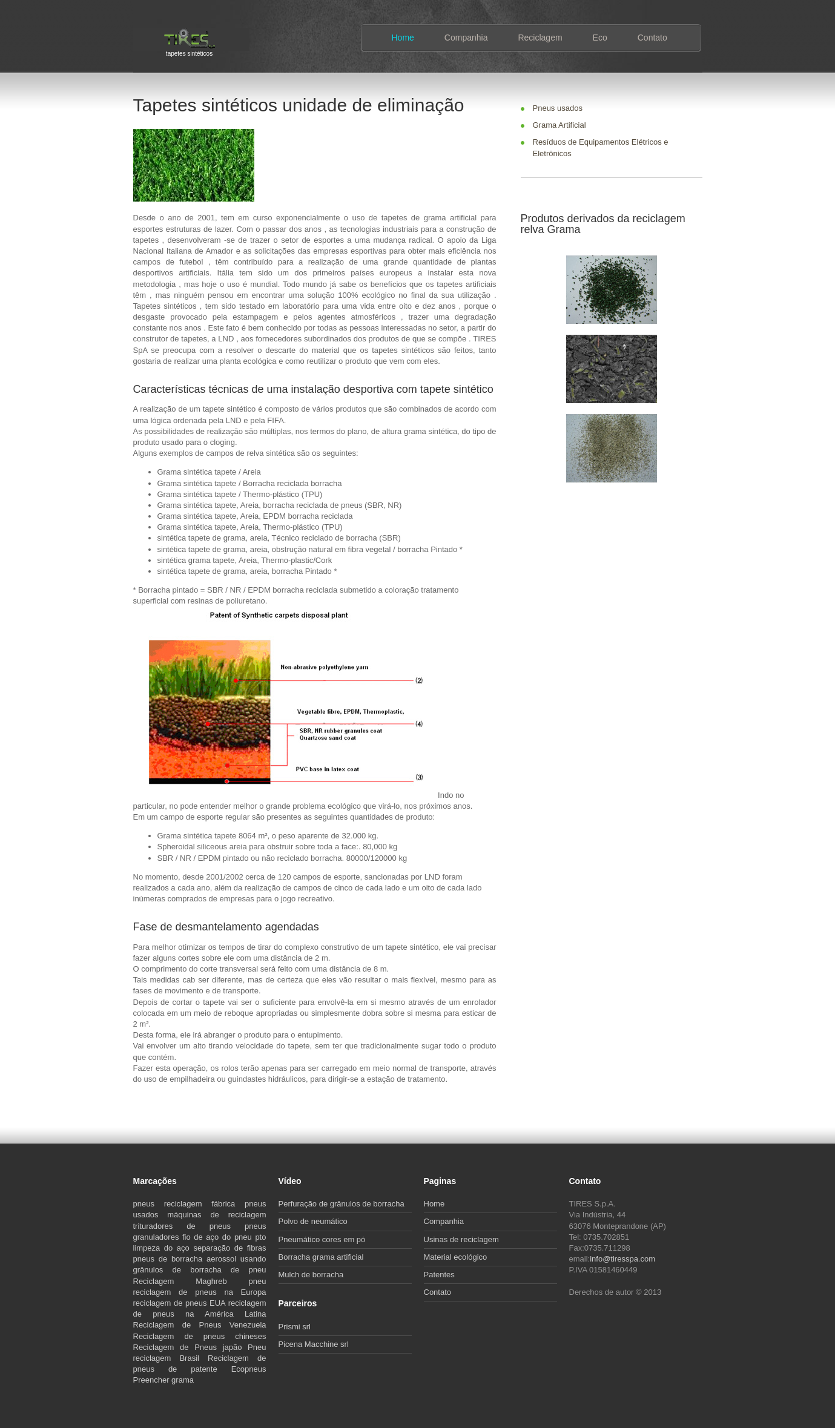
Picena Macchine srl (314, 1344)
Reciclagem (540, 37)
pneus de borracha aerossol (186, 1258)
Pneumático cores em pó (322, 1239)
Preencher (152, 1379)
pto (260, 1237)
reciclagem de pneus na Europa (199, 1292)
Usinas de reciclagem (461, 1239)
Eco (600, 37)
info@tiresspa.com (622, 1258)
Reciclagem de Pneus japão (190, 1347)
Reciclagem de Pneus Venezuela (199, 1324)
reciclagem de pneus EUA (180, 1303)
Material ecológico (455, 1257)
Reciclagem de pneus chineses (199, 1336)
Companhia (466, 37)
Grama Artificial (559, 125)
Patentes (439, 1274)
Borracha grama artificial (321, 1257)
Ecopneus (248, 1369)
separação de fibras (229, 1247)
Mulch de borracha (311, 1274)
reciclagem (188, 1203)
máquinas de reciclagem (216, 1214)
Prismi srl (295, 1326)
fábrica (228, 1203)
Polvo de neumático (313, 1221)
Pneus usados (558, 108)
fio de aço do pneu (218, 1237)
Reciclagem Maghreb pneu (199, 1281)
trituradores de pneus (189, 1226)
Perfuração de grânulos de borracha (341, 1203)
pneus (148, 1203)
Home (403, 37)
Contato (652, 37)
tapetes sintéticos (189, 52)
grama (182, 1379)
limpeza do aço (163, 1247)
